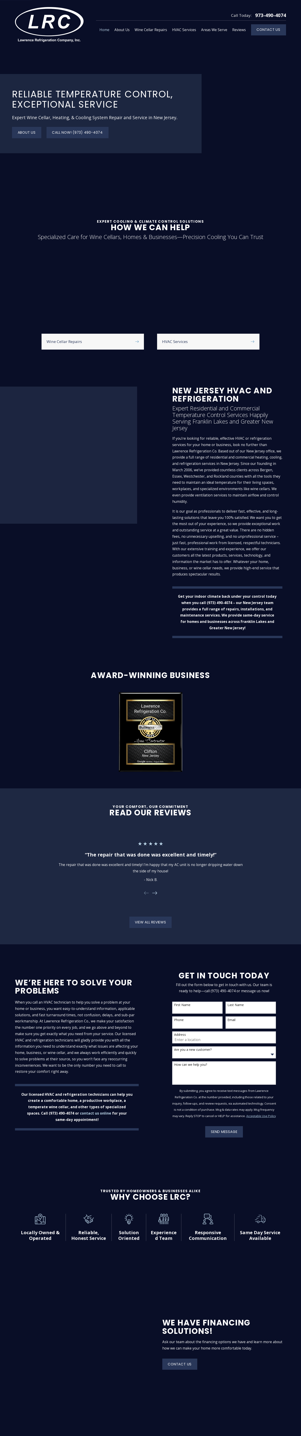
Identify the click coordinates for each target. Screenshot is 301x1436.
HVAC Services (101, 1354)
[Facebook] (283, 1405)
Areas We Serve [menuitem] (214, 29)
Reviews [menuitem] (239, 29)
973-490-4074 (270, 15)
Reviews (95, 1364)
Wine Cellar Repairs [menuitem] (151, 29)
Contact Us (268, 29)
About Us (27, 107)
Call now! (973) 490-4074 (77, 107)
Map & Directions (176, 1344)
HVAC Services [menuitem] (184, 29)
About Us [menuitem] (122, 29)
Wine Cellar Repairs (105, 1344)
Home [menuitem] (104, 29)
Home (94, 1325)
